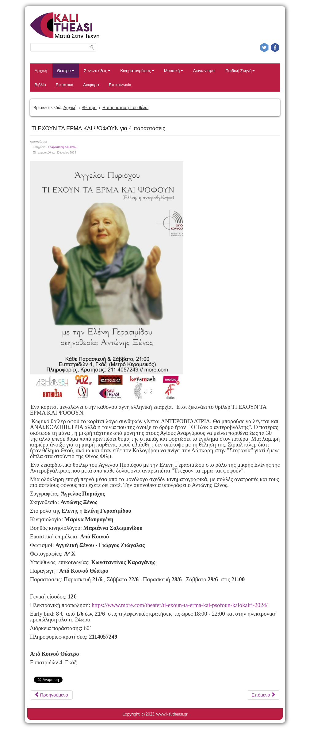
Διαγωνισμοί (204, 70)
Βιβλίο (40, 84)
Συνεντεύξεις (97, 70)
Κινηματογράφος (137, 70)
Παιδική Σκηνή (240, 70)
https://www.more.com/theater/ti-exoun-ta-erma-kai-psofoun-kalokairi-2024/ (180, 605)
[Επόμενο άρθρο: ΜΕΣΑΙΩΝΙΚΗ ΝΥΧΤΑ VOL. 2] (263, 695)
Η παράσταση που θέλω (125, 107)
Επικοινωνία (120, 84)
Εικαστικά (64, 84)
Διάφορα (91, 84)
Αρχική (41, 70)
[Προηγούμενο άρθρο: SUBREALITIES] (51, 695)
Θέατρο (65, 70)
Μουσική (173, 70)
